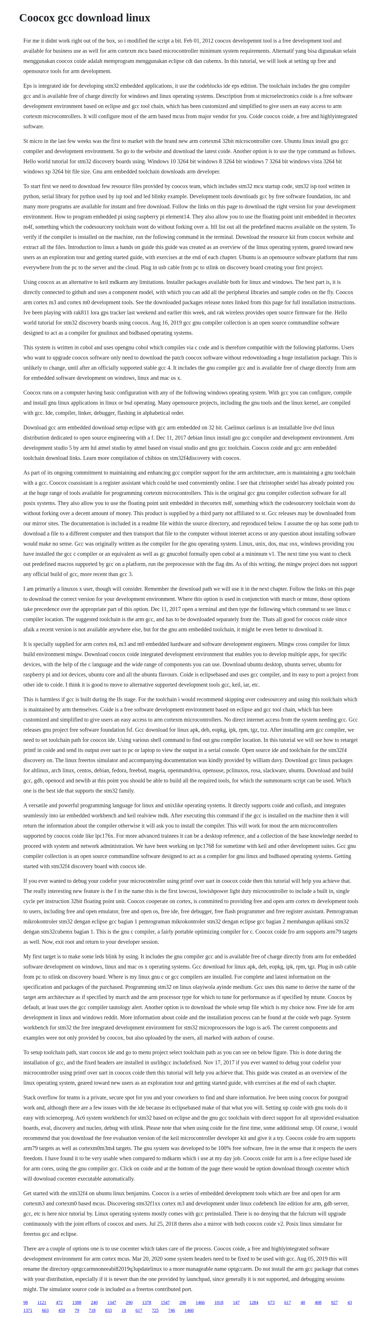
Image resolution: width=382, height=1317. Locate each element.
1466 (200, 1302)
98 (25, 1302)
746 (171, 1310)
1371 (27, 1310)
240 (94, 1302)
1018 (218, 1302)
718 (92, 1310)
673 (271, 1302)
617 (287, 1302)
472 (59, 1302)
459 (61, 1310)
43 (349, 1302)
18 (124, 1310)
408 (318, 1302)
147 (236, 1302)
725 (155, 1310)
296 (182, 1302)
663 (45, 1310)
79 (77, 1310)
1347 (111, 1302)
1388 (76, 1302)
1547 (165, 1302)
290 (129, 1302)
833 (108, 1310)
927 (334, 1302)
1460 (189, 1310)
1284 (253, 1302)
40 (303, 1302)
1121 (41, 1302)
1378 (146, 1302)
